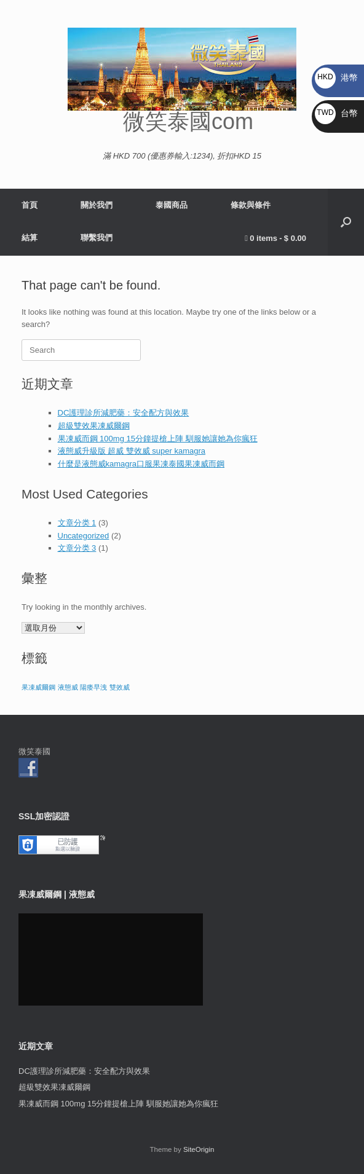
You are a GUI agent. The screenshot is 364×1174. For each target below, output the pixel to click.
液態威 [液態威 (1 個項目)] (68, 687)
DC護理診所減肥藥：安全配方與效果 (123, 412)
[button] (346, 222)
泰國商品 (172, 205)
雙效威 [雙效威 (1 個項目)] (119, 687)
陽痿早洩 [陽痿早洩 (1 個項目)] (93, 687)
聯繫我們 (97, 237)
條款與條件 (251, 205)
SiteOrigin (199, 1149)
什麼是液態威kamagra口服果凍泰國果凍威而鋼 (141, 463)
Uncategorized (83, 535)
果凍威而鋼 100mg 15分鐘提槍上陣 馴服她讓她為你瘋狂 (158, 438)
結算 (30, 237)
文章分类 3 (77, 548)
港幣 (336, 77)
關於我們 (97, 205)
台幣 (336, 113)
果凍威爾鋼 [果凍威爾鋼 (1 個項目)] (38, 687)
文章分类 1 (77, 522)
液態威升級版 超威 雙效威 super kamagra (132, 450)
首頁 (30, 205)
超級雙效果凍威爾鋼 (94, 425)
